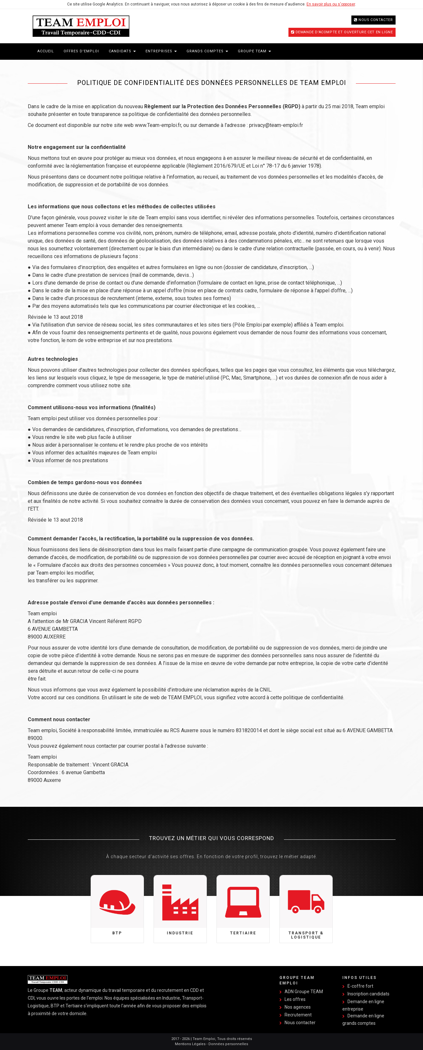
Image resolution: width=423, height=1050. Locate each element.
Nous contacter (375, 20)
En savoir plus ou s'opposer (331, 4)
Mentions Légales (190, 1044)
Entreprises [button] (161, 51)
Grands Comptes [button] (207, 51)
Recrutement (298, 1014)
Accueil (45, 51)
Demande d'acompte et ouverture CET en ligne (344, 32)
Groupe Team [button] (254, 51)
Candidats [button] (122, 51)
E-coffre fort (360, 986)
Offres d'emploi (81, 51)
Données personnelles (228, 1044)
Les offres (295, 999)
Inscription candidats (368, 993)
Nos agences (298, 1007)
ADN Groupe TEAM (304, 991)
